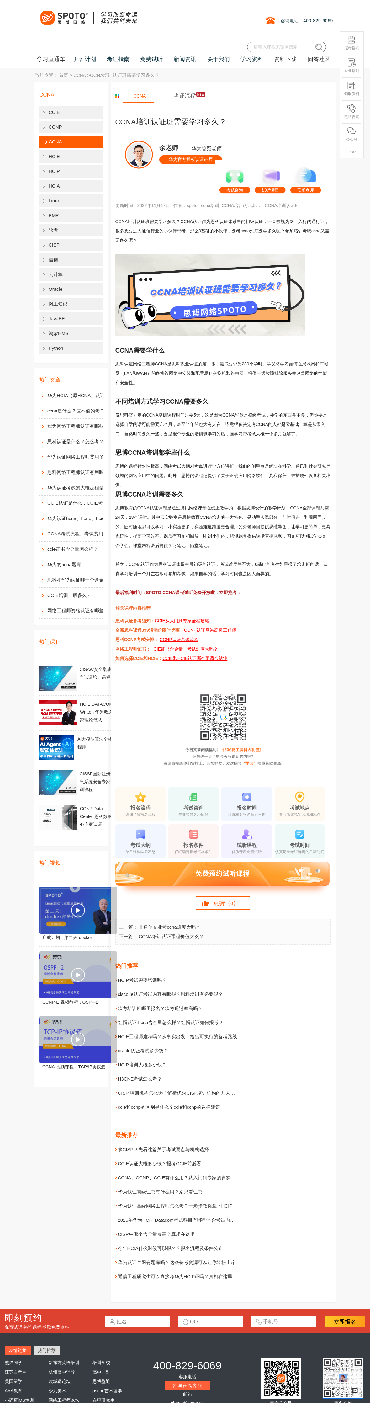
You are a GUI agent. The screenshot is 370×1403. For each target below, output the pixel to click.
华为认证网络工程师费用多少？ (80, 457)
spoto (192, 205)
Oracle (55, 289)
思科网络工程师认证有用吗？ (77, 472)
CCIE (54, 112)
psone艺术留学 (107, 1390)
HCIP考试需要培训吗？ (142, 980)
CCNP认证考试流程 (179, 639)
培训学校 (101, 1362)
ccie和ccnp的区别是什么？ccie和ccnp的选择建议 (169, 1107)
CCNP (55, 127)
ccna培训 (210, 205)
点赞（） (226, 903)
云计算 (56, 274)
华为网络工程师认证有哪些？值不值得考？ (81, 426)
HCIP (54, 171)
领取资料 (351, 88)
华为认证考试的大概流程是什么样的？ (81, 487)
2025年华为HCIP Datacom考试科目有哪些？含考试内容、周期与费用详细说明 (200, 1220)
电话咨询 (351, 111)
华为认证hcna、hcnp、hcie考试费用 (81, 518)
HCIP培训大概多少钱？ (142, 1064)
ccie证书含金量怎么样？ (72, 549)
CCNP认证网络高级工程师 (210, 630)
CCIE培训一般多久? (68, 595)
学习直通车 (51, 59)
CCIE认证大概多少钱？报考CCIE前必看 (160, 1163)
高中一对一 (103, 1371)
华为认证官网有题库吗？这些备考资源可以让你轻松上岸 (176, 1262)
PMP (54, 215)
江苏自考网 (16, 1371)
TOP (352, 152)
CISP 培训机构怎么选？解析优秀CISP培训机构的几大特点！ (181, 1093)
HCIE (54, 156)
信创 (53, 259)
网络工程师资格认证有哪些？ (77, 610)
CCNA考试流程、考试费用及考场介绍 (81, 533)
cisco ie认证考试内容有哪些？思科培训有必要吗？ (170, 994)
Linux (54, 200)
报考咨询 (351, 42)
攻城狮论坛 (60, 1381)
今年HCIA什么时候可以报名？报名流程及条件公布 (170, 1248)
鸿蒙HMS (58, 333)
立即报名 (345, 1322)
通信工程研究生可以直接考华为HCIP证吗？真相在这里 (175, 1276)
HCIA (54, 186)
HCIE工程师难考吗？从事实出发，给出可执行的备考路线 (177, 1036)
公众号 (351, 134)
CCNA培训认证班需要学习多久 (242, 205)
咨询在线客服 (187, 1385)
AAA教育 (13, 1390)
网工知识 (58, 303)
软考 (53, 230)
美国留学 (13, 1381)
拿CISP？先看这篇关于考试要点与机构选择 (163, 1149)
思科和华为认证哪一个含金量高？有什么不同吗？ (81, 579)
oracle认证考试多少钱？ (143, 1050)
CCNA (79, 75)
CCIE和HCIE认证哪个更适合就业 (194, 658)
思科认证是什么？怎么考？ (75, 441)
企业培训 (351, 65)
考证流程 (184, 96)
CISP (54, 244)
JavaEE (57, 318)
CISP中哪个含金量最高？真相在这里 (156, 1234)
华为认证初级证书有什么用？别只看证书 (160, 1191)
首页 (63, 75)
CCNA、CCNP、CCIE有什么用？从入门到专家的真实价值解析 (184, 1177)
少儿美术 (57, 1390)
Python (56, 348)
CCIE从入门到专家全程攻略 (182, 620)
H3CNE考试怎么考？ (140, 1078)
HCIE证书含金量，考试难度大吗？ (184, 648)
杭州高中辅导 (62, 1371)
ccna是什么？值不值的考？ (75, 410)
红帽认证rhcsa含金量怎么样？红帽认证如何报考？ (171, 1022)
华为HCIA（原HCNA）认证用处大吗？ (81, 395)
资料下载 (285, 59)
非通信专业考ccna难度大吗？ (169, 927)
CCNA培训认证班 (282, 205)
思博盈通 (101, 1381)
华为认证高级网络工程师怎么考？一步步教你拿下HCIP (175, 1206)
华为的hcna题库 (64, 564)
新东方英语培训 (64, 1362)
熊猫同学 (13, 1362)
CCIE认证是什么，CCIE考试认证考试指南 (81, 503)
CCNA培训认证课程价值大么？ (171, 936)
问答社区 (319, 59)
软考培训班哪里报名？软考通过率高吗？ (160, 1008)
